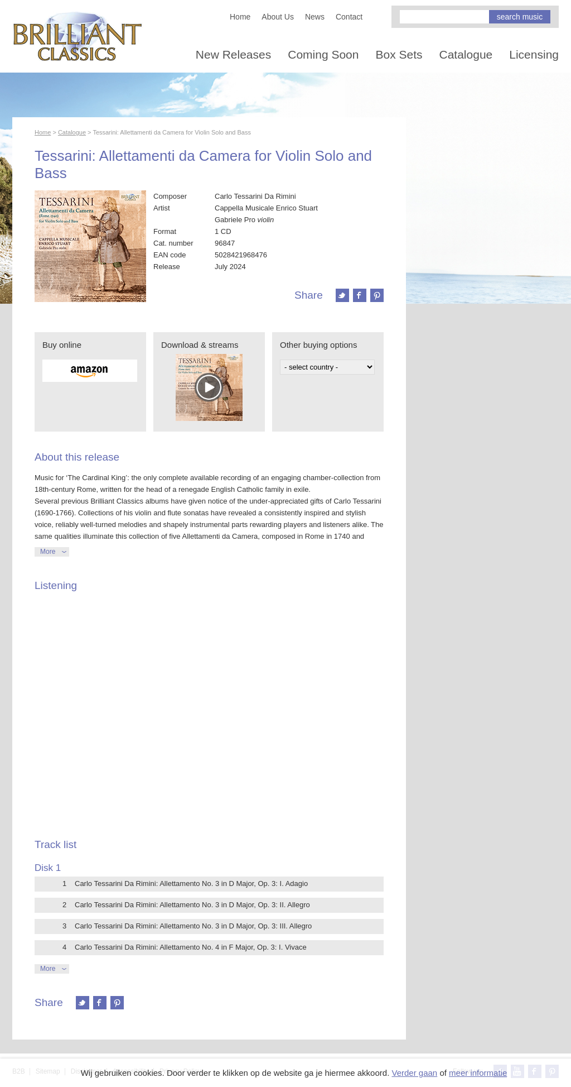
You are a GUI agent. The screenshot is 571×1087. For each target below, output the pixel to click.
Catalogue (466, 54)
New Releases (233, 54)
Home (240, 16)
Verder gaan (414, 1073)
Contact (349, 16)
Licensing (534, 54)
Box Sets (398, 54)
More (47, 552)
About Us (278, 16)
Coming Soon (323, 54)
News (315, 16)
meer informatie (478, 1073)
